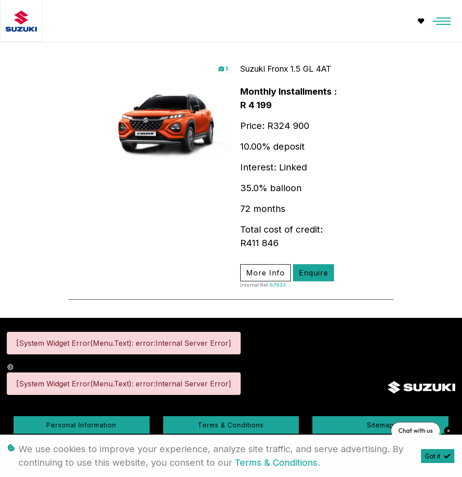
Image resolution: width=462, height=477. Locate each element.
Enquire (313, 272)
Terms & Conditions (231, 425)
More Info (265, 272)
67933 (278, 285)
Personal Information (81, 425)
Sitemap (380, 425)
